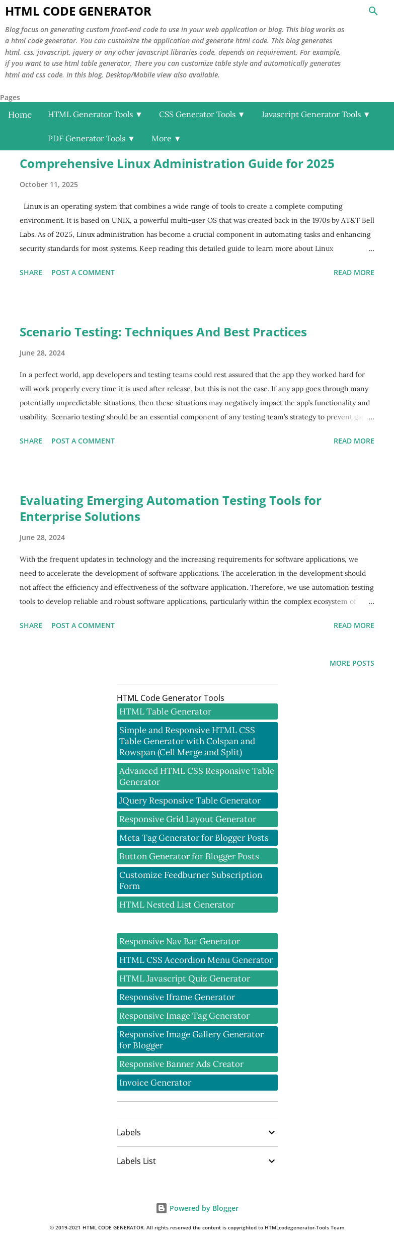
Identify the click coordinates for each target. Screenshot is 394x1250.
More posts (352, 663)
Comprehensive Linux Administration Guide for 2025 (177, 163)
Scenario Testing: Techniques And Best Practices (163, 331)
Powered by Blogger (197, 1208)
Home (20, 114)
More (166, 138)
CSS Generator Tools (202, 114)
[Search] (373, 11)
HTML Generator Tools (95, 114)
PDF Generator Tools (91, 138)
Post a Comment (83, 272)
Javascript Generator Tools (316, 114)
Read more (354, 272)
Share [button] (31, 272)
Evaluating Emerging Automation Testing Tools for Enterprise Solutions (171, 508)
